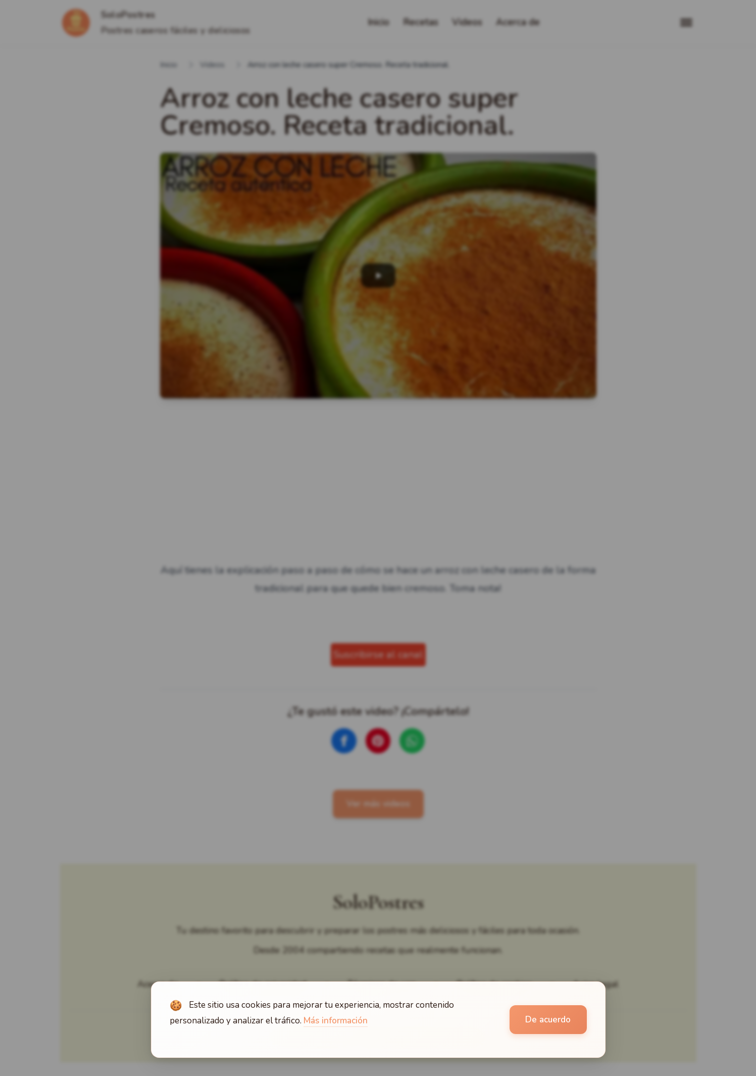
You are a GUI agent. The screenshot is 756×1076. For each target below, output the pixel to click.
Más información (336, 1020)
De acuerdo (548, 1019)
